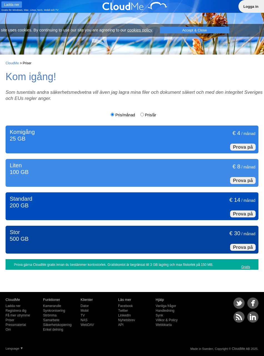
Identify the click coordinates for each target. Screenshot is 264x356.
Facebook (125, 306)
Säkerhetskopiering (57, 325)
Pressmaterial (16, 325)
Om (8, 330)
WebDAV (87, 325)
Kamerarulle (52, 306)
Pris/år (150, 115)
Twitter (123, 311)
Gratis (245, 267)
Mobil (47, 10)
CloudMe (12, 63)
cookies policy (139, 30)
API (120, 325)
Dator (85, 306)
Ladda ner (13, 306)
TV (57, 10)
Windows (18, 10)
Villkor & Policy (167, 320)
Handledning (165, 311)
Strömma (50, 315)
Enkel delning (53, 330)
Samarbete (51, 320)
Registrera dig (16, 311)
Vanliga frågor (166, 306)
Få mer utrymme (18, 315)
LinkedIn (124, 315)
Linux (33, 10)
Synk (159, 315)
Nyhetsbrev (126, 320)
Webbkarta (164, 325)
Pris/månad (125, 115)
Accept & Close (194, 30)
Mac (26, 10)
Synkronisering (54, 311)
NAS (40, 10)
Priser (10, 320)
